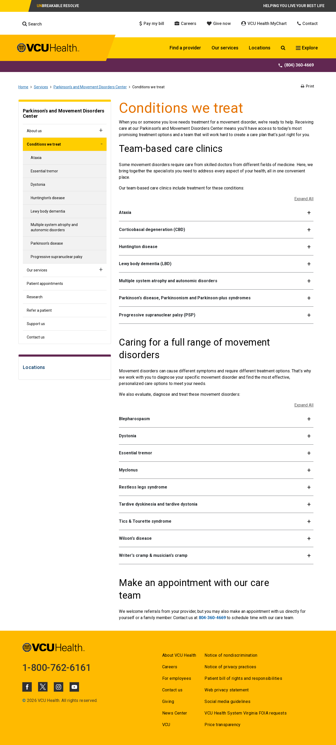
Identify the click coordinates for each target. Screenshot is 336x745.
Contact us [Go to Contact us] (36, 337)
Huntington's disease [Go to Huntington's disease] (48, 198)
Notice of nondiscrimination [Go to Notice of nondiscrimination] (230, 655)
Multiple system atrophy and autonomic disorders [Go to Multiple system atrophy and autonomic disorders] (54, 227)
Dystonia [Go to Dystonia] (38, 184)
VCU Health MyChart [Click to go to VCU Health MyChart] (264, 23)
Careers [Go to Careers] (169, 666)
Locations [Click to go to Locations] (259, 47)
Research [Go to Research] (35, 297)
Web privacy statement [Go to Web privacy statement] (226, 689)
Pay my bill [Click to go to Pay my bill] (151, 23)
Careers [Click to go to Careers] (185, 23)
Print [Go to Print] (307, 86)
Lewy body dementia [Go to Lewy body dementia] (48, 211)
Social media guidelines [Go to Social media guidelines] (227, 701)
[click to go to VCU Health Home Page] (48, 48)
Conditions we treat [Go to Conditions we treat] (44, 144)
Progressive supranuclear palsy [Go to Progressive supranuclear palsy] (56, 257)
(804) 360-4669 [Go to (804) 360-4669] (296, 65)
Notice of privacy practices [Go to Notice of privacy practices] (230, 666)
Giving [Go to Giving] (168, 701)
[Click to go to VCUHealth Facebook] (27, 687)
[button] (216, 212)
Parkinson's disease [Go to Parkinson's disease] (47, 243)
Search (32, 24)
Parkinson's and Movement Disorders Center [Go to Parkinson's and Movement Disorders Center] (90, 87)
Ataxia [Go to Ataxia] (36, 158)
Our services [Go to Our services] (37, 270)
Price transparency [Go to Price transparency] (222, 724)
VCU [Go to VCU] (166, 724)
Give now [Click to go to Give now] (219, 23)
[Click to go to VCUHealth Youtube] (74, 687)
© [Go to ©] (24, 700)
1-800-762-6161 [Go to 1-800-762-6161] (56, 667)
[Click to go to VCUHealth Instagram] (58, 687)
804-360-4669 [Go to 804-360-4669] (212, 617)
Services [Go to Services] (41, 87)
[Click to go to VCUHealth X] (43, 686)
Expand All (303, 198)
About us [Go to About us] (34, 131)
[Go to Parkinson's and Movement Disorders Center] (65, 114)
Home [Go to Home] (23, 87)
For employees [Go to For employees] (176, 678)
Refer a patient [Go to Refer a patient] (39, 310)
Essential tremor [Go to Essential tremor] (44, 171)
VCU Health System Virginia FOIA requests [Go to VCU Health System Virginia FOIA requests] (245, 713)
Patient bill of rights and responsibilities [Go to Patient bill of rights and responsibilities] (243, 678)
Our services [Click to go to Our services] (225, 47)
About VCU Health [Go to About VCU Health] (179, 655)
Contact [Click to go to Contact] (307, 23)
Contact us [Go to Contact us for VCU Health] (172, 689)
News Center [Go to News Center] (174, 713)
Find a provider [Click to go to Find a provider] (185, 47)
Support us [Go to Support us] (36, 324)
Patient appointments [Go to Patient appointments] (45, 283)
